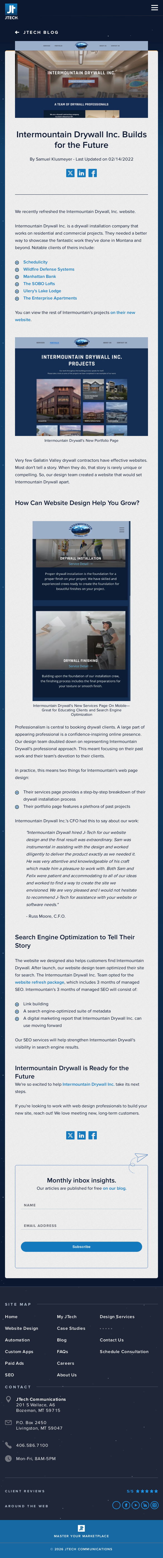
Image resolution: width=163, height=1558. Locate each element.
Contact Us (112, 1340)
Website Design (21, 1328)
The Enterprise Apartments (50, 298)
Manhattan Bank (39, 276)
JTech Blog (41, 32)
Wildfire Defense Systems (49, 269)
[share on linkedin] (81, 173)
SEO (9, 1375)
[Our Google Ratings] (142, 1491)
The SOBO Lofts (39, 283)
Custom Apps (19, 1351)
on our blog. (115, 1188)
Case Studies (71, 1328)
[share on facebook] (92, 173)
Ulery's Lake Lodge (42, 291)
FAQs (62, 1351)
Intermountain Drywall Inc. (89, 1084)
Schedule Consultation (124, 1351)
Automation (17, 1340)
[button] (154, 7)
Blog (62, 1340)
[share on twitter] (70, 173)
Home (11, 1317)
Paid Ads (14, 1363)
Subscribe (81, 1247)
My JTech (67, 1317)
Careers (65, 1363)
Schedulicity (35, 262)
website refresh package (39, 982)
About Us (67, 1375)
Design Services (117, 1317)
